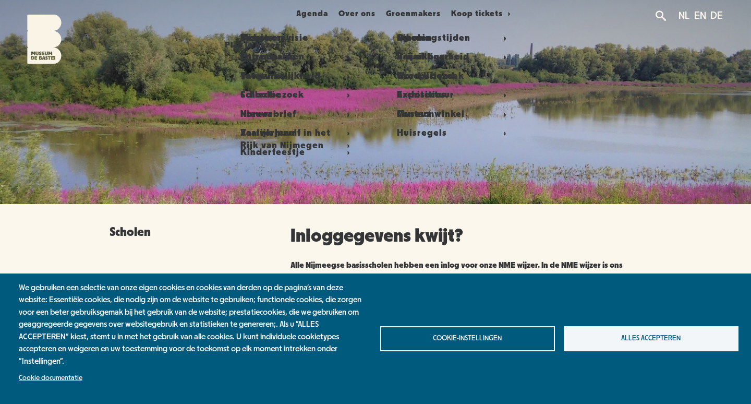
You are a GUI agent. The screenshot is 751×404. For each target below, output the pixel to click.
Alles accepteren (651, 338)
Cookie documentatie (50, 378)
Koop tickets (503, 13)
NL (684, 15)
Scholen (130, 232)
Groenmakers (431, 13)
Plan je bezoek (235, 13)
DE (716, 15)
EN (700, 15)
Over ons (363, 13)
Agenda (305, 13)
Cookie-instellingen (467, 338)
